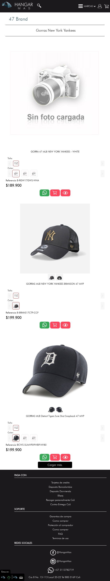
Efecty (60, 495)
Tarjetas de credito (60, 482)
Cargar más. (55, 465)
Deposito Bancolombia (60, 486)
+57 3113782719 (64, 570)
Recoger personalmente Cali (60, 500)
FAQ (60, 533)
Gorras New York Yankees (56, 30)
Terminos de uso (60, 538)
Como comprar (60, 520)
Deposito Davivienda (60, 491)
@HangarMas (64, 552)
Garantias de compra (60, 516)
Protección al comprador (60, 525)
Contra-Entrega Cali (60, 504)
